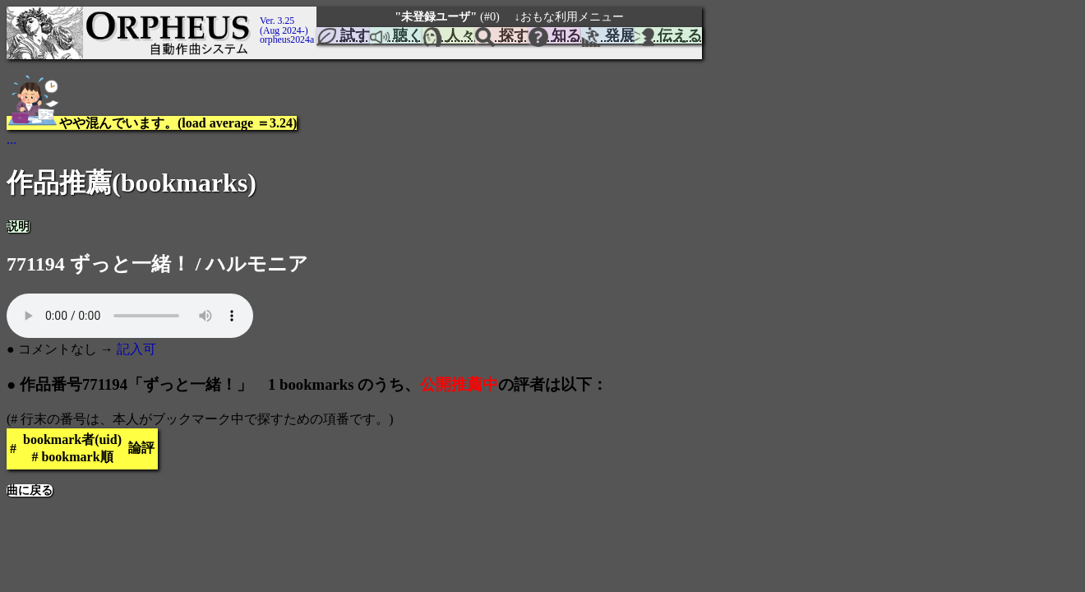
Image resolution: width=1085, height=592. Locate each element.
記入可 (136, 349)
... (11, 139)
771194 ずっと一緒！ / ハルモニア (157, 264)
